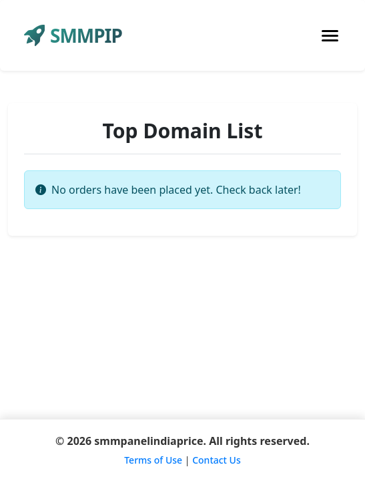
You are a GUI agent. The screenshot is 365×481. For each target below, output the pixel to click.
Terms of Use (153, 460)
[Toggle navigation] (330, 35)
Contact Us (216, 460)
